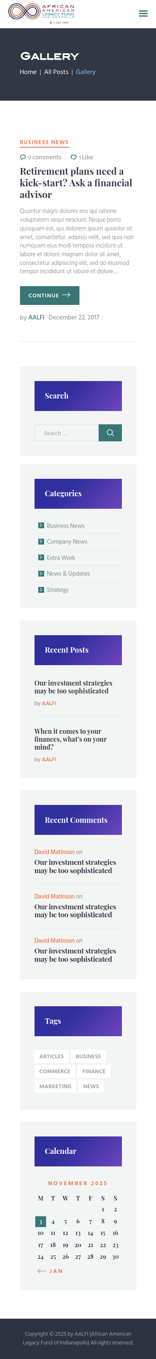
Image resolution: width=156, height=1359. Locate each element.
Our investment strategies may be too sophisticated (74, 687)
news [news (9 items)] (91, 1087)
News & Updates (68, 574)
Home (28, 72)
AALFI (33, 317)
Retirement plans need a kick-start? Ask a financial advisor (76, 183)
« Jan (53, 1271)
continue (44, 296)
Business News (44, 142)
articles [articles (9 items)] (52, 1057)
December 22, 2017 (73, 317)
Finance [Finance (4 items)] (94, 1072)
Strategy (58, 590)
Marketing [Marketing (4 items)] (56, 1087)
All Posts (56, 72)
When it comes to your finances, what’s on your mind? (71, 739)
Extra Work (61, 558)
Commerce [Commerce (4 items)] (55, 1072)
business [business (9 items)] (88, 1057)
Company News (67, 542)
